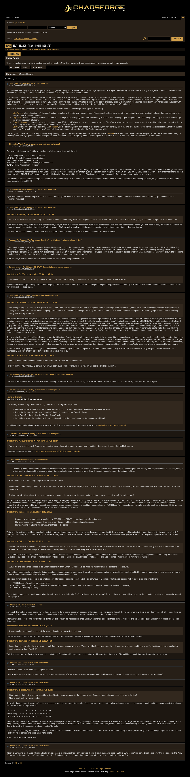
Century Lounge (15, 267)
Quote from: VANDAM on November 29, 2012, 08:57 (31, 355)
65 (21, 78)
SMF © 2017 (93, 769)
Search (22, 46)
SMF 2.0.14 (83, 769)
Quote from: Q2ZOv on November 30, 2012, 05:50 (30, 274)
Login (38, 46)
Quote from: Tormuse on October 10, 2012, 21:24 (29, 626)
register (22, 23)
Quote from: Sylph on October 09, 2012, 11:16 (28, 541)
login (15, 23)
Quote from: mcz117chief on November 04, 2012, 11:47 (32, 441)
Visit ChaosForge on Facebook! (25, 39)
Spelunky (54, 127)
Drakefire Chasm (20, 122)
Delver (15, 127)
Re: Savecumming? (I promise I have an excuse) (37, 189)
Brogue (110, 133)
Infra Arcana (18, 113)
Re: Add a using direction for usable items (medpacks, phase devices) (55, 240)
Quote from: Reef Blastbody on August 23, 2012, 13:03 (32, 475)
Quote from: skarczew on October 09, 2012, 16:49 (30, 690)
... (19, 78)
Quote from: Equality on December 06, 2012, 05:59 (30, 214)
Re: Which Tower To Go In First (30, 605)
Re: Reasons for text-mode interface (34, 460)
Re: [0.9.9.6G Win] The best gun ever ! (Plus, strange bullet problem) (46, 374)
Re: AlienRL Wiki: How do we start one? (33, 662)
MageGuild (17, 117)
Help (15, 46)
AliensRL (13, 605)
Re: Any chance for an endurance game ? (44, 390)
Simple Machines (105, 769)
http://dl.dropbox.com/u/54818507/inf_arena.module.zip (56, 451)
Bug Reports (14, 374)
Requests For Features (18, 240)
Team (31, 46)
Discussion (13, 83)
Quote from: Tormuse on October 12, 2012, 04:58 (29, 641)
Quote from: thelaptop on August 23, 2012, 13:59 (29, 512)
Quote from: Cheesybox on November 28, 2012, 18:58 (32, 302)
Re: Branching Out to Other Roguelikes (34, 83)
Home (8, 46)
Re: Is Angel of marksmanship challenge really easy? (39, 144)
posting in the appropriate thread (111, 425)
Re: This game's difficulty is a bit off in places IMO (38, 295)
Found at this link (14, 397)
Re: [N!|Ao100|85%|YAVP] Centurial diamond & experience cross (47, 267)
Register (46, 46)
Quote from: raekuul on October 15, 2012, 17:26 (29, 561)
